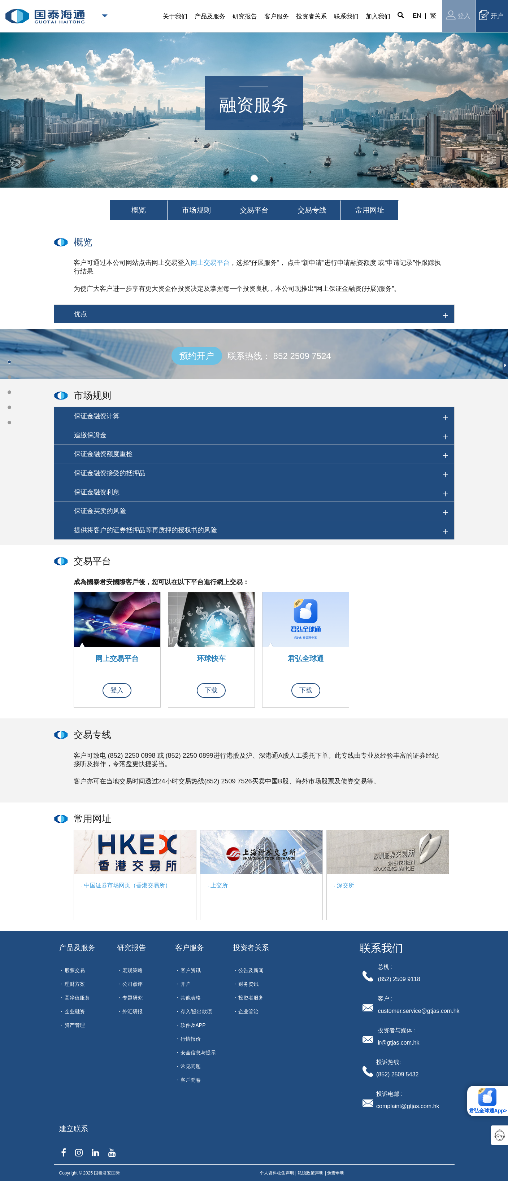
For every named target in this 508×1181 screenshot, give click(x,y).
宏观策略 (132, 970)
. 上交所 (218, 885)
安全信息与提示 (198, 1052)
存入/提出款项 (196, 1011)
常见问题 (191, 1066)
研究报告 (131, 948)
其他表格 (191, 998)
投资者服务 (251, 998)
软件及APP (193, 1025)
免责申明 (335, 1173)
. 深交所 (344, 885)
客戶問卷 (191, 1080)
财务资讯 (248, 984)
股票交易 (75, 970)
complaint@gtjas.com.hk (407, 1106)
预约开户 (196, 355)
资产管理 (75, 1025)
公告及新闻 (251, 970)
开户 (491, 15)
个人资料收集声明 (277, 1173)
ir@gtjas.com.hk (398, 1043)
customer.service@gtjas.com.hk (418, 1011)
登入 (458, 15)
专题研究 (132, 998)
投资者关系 (251, 948)
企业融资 (75, 1011)
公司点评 (132, 984)
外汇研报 (132, 1011)
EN (417, 15)
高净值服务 (77, 998)
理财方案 (75, 984)
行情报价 (191, 1039)
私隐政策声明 (311, 1173)
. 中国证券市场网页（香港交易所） (126, 885)
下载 (211, 690)
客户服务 (189, 948)
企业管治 (248, 1011)
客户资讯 (191, 970)
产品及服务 (77, 948)
